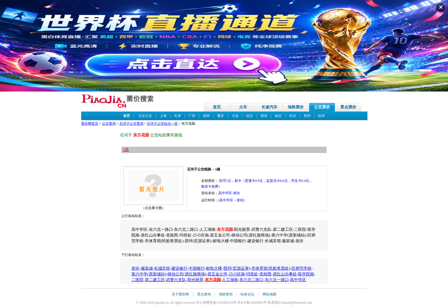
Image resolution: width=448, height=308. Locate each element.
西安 (264, 116)
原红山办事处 (285, 274)
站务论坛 (247, 294)
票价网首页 (89, 124)
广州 (191, 116)
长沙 (292, 116)
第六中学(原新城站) (148, 274)
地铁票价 (296, 107)
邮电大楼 (214, 268)
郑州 (307, 116)
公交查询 (109, 124)
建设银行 (179, 268)
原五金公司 (217, 274)
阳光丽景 (195, 280)
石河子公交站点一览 (162, 124)
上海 (163, 116)
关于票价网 (180, 294)
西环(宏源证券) (236, 268)
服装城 (147, 268)
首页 (217, 107)
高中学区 (298, 280)
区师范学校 (301, 268)
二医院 (137, 280)
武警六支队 (176, 280)
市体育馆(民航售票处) (270, 268)
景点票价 (348, 107)
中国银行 (197, 268)
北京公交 (145, 116)
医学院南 (306, 274)
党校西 (265, 274)
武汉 (249, 116)
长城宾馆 (162, 268)
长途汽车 (269, 107)
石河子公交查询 (131, 124)
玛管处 (252, 274)
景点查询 (204, 294)
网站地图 (269, 294)
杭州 (321, 116)
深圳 (206, 116)
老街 (135, 268)
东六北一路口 (277, 280)
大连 (235, 116)
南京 (278, 116)
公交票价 (322, 107)
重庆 (220, 116)
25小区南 (237, 274)
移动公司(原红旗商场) (186, 274)
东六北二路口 (251, 280)
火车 (243, 107)
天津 (177, 116)
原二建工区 (155, 280)
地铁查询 (226, 294)
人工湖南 (230, 280)
